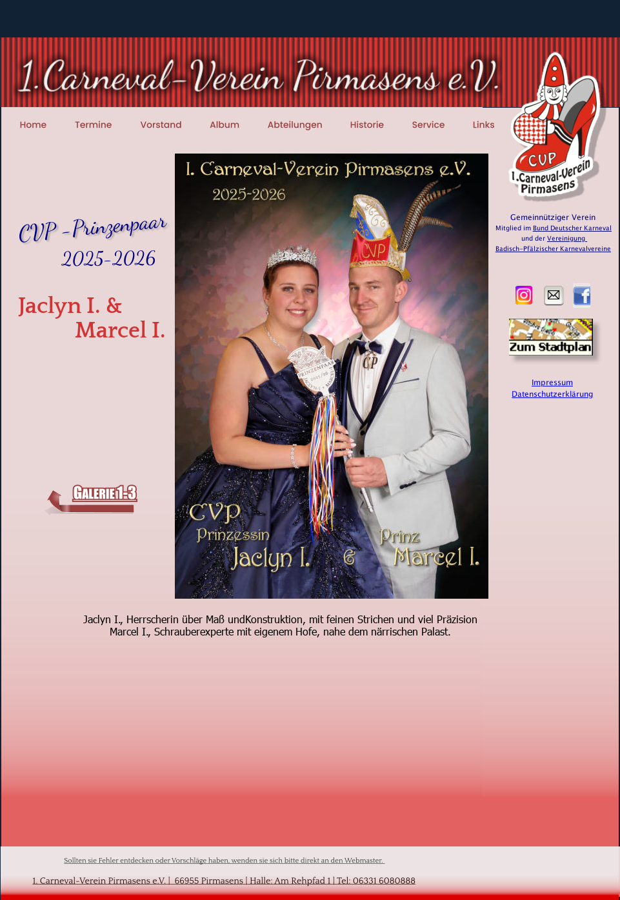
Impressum (552, 382)
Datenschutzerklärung (552, 394)
